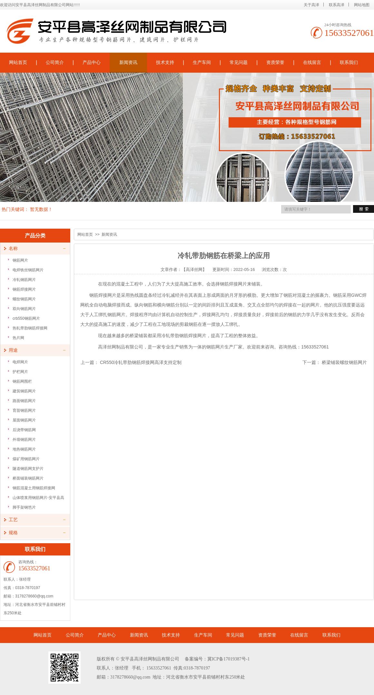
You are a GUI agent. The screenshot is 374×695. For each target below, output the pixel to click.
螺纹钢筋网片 (24, 299)
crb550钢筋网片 (26, 318)
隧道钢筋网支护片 (28, 468)
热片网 (18, 338)
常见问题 (239, 62)
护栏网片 (20, 371)
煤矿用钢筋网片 (26, 459)
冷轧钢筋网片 (24, 279)
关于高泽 (311, 5)
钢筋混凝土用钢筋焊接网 (34, 488)
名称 (13, 248)
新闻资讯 (128, 62)
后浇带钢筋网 (24, 430)
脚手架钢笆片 (24, 507)
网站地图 (361, 5)
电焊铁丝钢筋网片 (28, 270)
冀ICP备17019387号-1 (228, 659)
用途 (13, 350)
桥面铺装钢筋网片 (28, 478)
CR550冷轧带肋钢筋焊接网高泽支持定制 (141, 362)
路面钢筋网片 (24, 401)
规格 (13, 532)
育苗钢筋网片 (24, 410)
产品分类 (35, 235)
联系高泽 (336, 5)
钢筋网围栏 (22, 381)
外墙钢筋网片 (24, 439)
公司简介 (55, 62)
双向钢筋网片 (24, 308)
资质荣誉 (275, 62)
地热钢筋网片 (24, 449)
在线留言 (312, 62)
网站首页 (85, 234)
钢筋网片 (20, 260)
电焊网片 (20, 362)
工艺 (13, 519)
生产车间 (202, 62)
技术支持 (165, 62)
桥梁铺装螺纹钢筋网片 (344, 362)
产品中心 (92, 62)
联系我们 (349, 62)
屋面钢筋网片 (24, 420)
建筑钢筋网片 (24, 391)
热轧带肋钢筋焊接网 (30, 328)
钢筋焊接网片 (24, 289)
